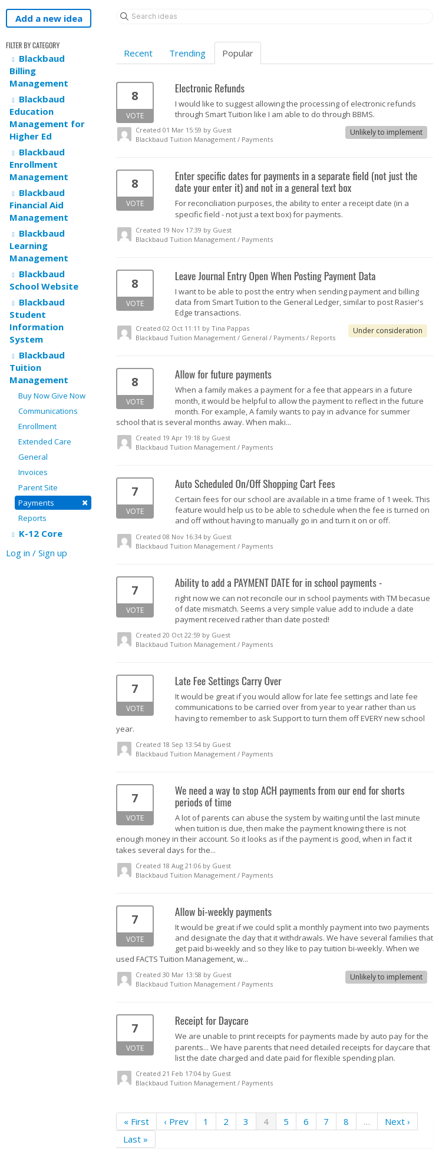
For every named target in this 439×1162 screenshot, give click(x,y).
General (33, 456)
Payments (53, 502)
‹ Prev (176, 1121)
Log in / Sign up (36, 553)
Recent (138, 53)
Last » (135, 1139)
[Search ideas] (274, 16)
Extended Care (44, 441)
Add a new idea (48, 18)
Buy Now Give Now (51, 395)
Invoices (33, 472)
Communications (48, 411)
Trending (187, 53)
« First (136, 1121)
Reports (32, 518)
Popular (237, 53)
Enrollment (37, 426)
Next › (397, 1121)
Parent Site (38, 487)
